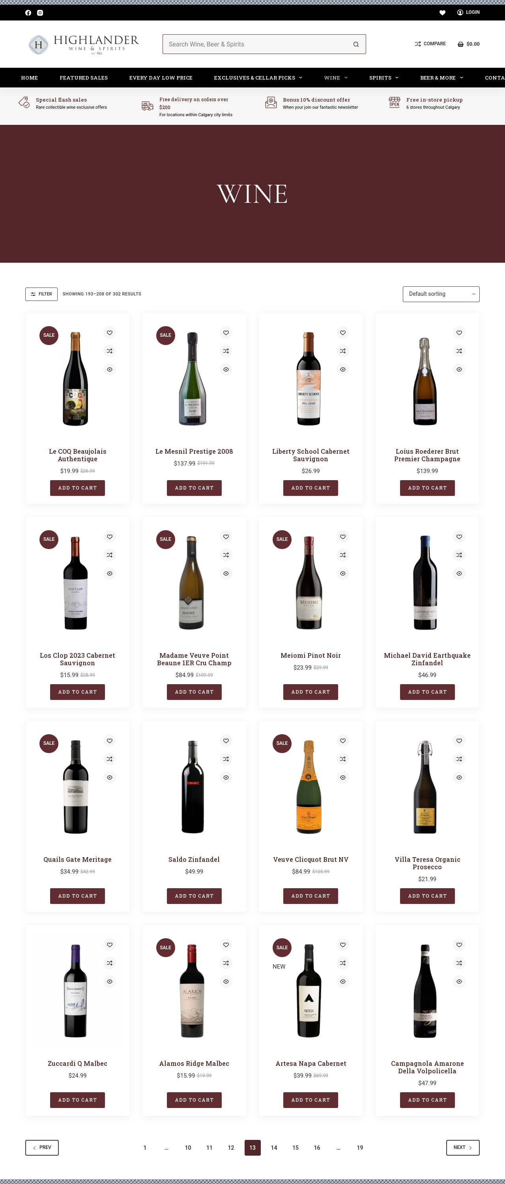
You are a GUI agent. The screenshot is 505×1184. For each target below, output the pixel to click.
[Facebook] (28, 13)
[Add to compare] (109, 351)
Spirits (385, 77)
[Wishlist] (442, 13)
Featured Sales (84, 77)
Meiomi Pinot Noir (311, 655)
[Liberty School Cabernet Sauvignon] (311, 379)
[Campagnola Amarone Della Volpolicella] (427, 991)
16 (317, 1148)
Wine (337, 77)
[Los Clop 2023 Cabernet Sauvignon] (78, 583)
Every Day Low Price (161, 77)
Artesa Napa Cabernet (310, 1063)
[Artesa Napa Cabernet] (311, 991)
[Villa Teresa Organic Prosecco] (427, 787)
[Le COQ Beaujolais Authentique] (78, 379)
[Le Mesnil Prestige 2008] (194, 379)
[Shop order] (441, 294)
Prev (42, 1147)
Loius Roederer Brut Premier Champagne (427, 455)
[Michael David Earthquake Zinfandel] (427, 583)
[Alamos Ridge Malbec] (194, 991)
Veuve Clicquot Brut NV (311, 859)
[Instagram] (40, 13)
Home (29, 77)
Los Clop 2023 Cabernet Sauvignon (77, 659)
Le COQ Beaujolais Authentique (78, 455)
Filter (41, 294)
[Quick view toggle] (109, 369)
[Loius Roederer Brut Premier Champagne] (427, 379)
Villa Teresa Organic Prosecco (427, 863)
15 (295, 1148)
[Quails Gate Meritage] (78, 787)
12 (231, 1148)
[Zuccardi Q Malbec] (78, 991)
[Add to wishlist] (109, 332)
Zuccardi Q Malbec (77, 1063)
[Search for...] (254, 44)
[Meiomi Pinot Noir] (311, 583)
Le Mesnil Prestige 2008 (194, 451)
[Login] (468, 13)
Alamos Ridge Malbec (194, 1063)
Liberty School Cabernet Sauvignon (311, 455)
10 (188, 1148)
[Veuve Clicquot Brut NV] (311, 787)
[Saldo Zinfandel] (194, 787)
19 (360, 1148)
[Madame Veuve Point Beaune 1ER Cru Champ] (194, 583)
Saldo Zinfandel (194, 859)
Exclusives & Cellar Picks (260, 77)
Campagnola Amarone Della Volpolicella (427, 1067)
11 (209, 1148)
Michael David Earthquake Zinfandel (427, 659)
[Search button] (356, 44)
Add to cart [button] (77, 487)
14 (274, 1148)
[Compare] (430, 44)
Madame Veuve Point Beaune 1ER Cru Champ (194, 659)
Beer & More (443, 77)
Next (463, 1147)
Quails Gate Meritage (77, 859)
